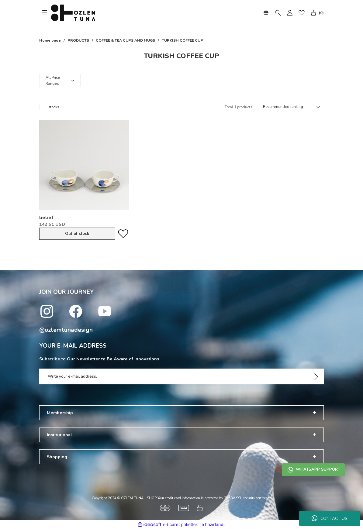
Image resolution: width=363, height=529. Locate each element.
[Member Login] (289, 12)
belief (46, 217)
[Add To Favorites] (123, 234)
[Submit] (316, 376)
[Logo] (73, 13)
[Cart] (316, 12)
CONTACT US (329, 518)
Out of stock (77, 233)
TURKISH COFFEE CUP (182, 40)
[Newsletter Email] (181, 376)
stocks (53, 107)
